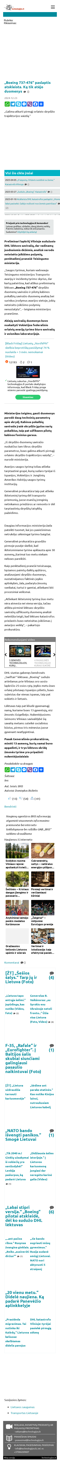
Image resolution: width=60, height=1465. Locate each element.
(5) (51, 1022)
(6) (52, 1209)
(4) (52, 975)
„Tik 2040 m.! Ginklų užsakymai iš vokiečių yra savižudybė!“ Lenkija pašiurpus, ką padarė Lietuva (17, 1166)
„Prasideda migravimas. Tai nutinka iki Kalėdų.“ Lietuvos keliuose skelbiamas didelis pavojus (17, 1332)
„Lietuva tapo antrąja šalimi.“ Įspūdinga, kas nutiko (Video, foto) (15, 1004)
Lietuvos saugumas (23, 1407)
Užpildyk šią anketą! (27, 231)
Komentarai (15, 962)
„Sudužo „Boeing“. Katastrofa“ (34, 191)
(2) (16, 1013)
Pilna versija (9, 1457)
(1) (52, 1047)
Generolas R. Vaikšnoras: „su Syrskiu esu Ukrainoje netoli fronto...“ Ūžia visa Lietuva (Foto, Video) (41, 1008)
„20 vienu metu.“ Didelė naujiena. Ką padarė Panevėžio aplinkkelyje (24, 1298)
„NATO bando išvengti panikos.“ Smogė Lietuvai (23, 1134)
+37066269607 (21, 1451)
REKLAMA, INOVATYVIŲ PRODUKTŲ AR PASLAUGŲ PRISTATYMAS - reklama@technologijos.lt (33, 1428)
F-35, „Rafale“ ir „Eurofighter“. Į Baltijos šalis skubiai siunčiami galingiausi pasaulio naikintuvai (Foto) (23, 1058)
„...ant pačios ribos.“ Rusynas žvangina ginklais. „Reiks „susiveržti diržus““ (17, 1247)
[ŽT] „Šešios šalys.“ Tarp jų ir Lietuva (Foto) (21, 977)
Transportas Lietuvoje (24, 1412)
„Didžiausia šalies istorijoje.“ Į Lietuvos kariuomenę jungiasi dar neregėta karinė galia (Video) (42, 1166)
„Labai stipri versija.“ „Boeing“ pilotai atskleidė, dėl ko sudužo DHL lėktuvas (23, 1216)
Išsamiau (28, 397)
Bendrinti (10, 806)
